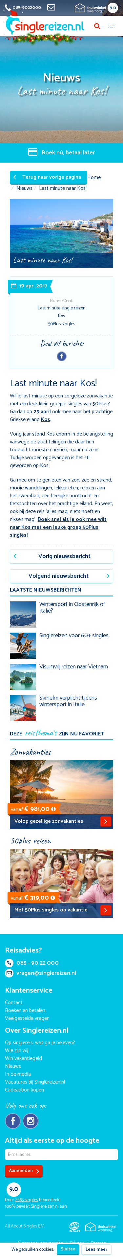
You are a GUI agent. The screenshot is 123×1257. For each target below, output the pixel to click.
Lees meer (96, 1249)
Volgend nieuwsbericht (69, 576)
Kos (61, 316)
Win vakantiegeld (23, 1058)
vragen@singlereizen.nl (40, 973)
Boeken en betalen (25, 1010)
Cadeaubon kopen (24, 1090)
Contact (14, 1002)
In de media (18, 1074)
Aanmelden (24, 1171)
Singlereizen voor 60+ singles (74, 635)
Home (94, 177)
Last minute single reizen (62, 308)
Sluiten (68, 1249)
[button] (53, 809)
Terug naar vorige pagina (47, 177)
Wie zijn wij (16, 1050)
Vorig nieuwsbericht (52, 556)
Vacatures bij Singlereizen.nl (35, 1082)
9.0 (113, 8)
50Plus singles (61, 324)
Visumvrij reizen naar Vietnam (73, 667)
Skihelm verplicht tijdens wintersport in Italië (68, 701)
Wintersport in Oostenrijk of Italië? (72, 607)
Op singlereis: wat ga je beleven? (40, 1042)
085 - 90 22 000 (32, 963)
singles (26, 1200)
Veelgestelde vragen (27, 1018)
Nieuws (24, 188)
